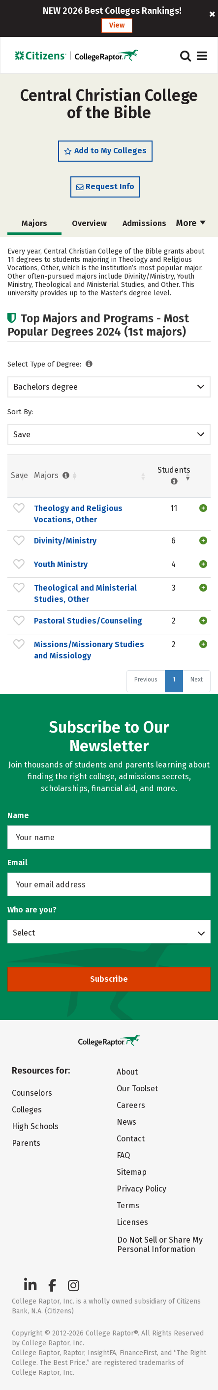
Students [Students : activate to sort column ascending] (173, 475)
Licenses (132, 1222)
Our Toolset (137, 1088)
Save (22, 434)
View (117, 25)
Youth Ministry (61, 564)
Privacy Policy (141, 1188)
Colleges (27, 1109)
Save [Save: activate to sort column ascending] (19, 475)
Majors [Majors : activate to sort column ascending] (52, 475)
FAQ (123, 1155)
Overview (89, 223)
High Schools (35, 1126)
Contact (131, 1138)
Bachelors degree (45, 387)
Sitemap (132, 1172)
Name (18, 815)
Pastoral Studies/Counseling (88, 620)
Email (17, 862)
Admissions (144, 223)
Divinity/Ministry (65, 540)
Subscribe (109, 979)
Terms (128, 1205)
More (191, 223)
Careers (131, 1105)
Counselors (32, 1093)
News (126, 1122)
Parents (26, 1143)
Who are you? (32, 909)
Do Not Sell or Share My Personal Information (160, 1244)
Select (24, 932)
